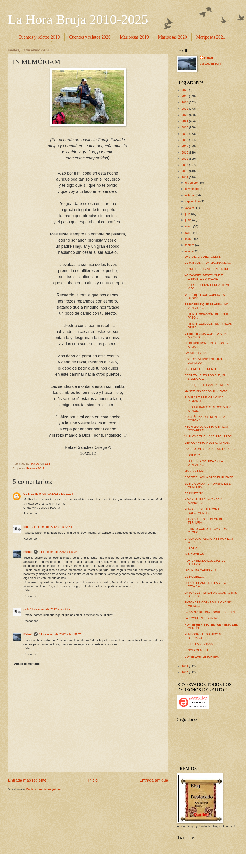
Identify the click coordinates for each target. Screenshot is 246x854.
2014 (185, 165)
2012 (185, 177)
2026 (185, 90)
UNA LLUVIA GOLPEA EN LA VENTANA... (203, 463)
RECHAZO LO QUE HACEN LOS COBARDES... (206, 428)
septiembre (192, 201)
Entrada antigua (153, 780)
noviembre (192, 189)
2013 (185, 171)
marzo (189, 238)
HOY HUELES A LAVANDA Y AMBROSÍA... (203, 501)
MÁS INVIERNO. (195, 471)
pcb (26, 526)
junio (188, 220)
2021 (185, 121)
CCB (26, 493)
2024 (185, 102)
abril (188, 232)
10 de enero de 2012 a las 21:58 (52, 493)
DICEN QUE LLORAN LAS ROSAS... (208, 385)
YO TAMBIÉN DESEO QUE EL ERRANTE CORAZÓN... (204, 277)
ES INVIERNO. (194, 493)
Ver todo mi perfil (211, 63)
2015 (185, 158)
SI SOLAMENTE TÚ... (198, 650)
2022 (185, 115)
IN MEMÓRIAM (194, 554)
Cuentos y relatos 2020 (90, 37)
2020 (185, 127)
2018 (185, 140)
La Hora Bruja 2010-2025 (78, 19)
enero (189, 251)
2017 (185, 146)
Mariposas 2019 (134, 37)
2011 (185, 666)
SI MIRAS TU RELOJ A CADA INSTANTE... (203, 399)
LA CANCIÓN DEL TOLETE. (202, 256)
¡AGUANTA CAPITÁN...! (200, 570)
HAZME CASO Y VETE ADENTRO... (208, 269)
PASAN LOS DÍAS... (197, 353)
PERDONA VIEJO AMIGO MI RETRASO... (203, 636)
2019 (185, 133)
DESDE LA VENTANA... (199, 644)
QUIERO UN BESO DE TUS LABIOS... (209, 449)
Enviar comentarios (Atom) (43, 789)
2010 (185, 672)
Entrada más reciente (27, 780)
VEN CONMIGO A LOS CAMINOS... (207, 442)
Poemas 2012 (35, 468)
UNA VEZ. (191, 548)
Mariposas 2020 (172, 37)
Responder (30, 513)
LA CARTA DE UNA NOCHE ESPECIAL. (210, 612)
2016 (185, 152)
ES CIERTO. (192, 455)
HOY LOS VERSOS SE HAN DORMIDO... (203, 361)
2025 (185, 96)
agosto (190, 207)
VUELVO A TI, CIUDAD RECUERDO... (209, 436)
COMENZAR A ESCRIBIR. (201, 656)
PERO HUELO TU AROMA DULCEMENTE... (201, 510)
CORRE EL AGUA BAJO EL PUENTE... (210, 477)
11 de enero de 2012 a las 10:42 (60, 634)
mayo (189, 226)
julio (188, 214)
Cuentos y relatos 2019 (39, 37)
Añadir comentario (27, 664)
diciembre (191, 182)
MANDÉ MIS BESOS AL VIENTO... (207, 391)
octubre (190, 195)
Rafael (27, 552)
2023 (185, 108)
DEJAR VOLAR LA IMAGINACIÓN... (208, 262)
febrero (190, 245)
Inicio (93, 780)
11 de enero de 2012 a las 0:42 (59, 552)
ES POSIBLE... (194, 576)
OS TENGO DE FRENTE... (201, 369)
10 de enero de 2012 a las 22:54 (51, 526)
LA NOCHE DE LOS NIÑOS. (202, 618)
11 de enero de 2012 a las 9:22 (50, 609)
